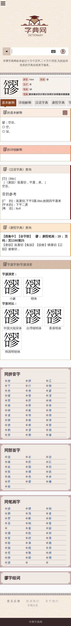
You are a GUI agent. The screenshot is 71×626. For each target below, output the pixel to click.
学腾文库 (32, 605)
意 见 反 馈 (13, 601)
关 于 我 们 (51, 601)
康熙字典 (58, 102)
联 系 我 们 (32, 601)
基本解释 (8, 102)
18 (30, 89)
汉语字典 (41, 102)
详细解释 (25, 102)
